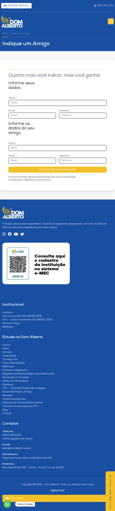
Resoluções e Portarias (15, 377)
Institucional (9, 356)
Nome (12, 98)
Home (5, 33)
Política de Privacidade (15, 381)
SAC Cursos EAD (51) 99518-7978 (22, 316)
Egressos (7, 384)
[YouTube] (16, 234)
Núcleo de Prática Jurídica (17, 392)
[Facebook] (10, 234)
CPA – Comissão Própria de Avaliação (24, 388)
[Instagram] (4, 234)
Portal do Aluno (11, 323)
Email (11, 111)
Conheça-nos (10, 359)
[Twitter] (22, 234)
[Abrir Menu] (111, 21)
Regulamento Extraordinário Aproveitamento (28, 374)
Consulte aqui (15, 180)
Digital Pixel (57, 490)
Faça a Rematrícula (13, 363)
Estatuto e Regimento (15, 370)
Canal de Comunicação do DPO (20, 406)
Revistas (7, 395)
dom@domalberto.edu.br (16, 448)
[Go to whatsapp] (7, 504)
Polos (5, 348)
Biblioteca (8, 327)
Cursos (6, 345)
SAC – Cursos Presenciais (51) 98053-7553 (27, 320)
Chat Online (14, 498)
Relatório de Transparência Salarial (22, 402)
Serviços (7, 352)
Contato (7, 413)
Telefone (64, 111)
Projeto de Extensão (14, 399)
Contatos (7, 312)
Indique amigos (16, 5)
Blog (5, 410)
